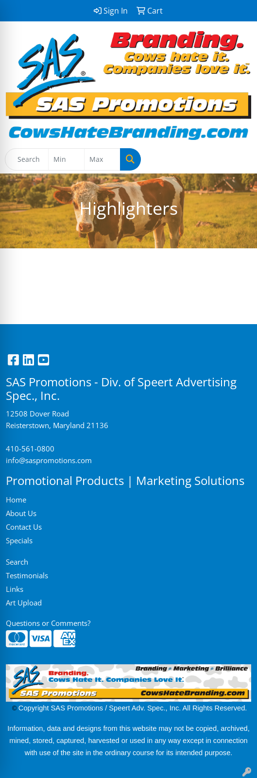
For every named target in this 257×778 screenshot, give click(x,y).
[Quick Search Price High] (102, 159)
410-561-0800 (30, 448)
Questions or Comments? (48, 623)
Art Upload (24, 602)
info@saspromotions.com (49, 460)
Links (14, 589)
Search (17, 562)
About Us (21, 513)
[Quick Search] (27, 159)
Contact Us (24, 527)
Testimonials (27, 575)
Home (16, 499)
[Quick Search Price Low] (66, 159)
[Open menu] (237, 159)
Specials (19, 540)
